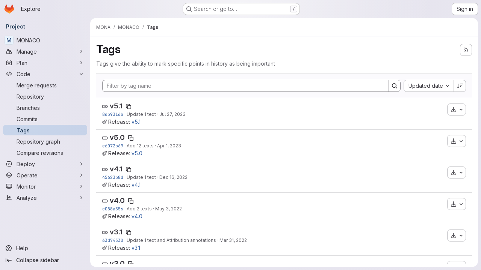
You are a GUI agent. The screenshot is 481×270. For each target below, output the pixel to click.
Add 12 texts (140, 145)
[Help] (45, 248)
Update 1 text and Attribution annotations (171, 240)
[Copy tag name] (128, 106)
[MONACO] (45, 40)
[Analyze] (45, 197)
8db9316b (112, 114)
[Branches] (45, 107)
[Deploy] (45, 164)
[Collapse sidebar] (45, 260)
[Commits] (45, 119)
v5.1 (116, 106)
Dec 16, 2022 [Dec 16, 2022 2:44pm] (173, 177)
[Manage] (45, 51)
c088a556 (112, 209)
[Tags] (45, 130)
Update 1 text (141, 114)
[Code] (45, 74)
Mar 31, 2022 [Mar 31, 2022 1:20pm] (233, 240)
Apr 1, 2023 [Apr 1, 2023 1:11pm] (169, 145)
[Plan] (45, 62)
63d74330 (112, 240)
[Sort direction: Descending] (460, 86)
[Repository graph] (45, 141)
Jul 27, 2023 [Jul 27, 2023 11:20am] (172, 114)
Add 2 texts (139, 209)
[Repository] (45, 96)
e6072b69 (112, 145)
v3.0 (117, 263)
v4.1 (116, 169)
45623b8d (112, 177)
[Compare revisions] (45, 152)
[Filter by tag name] (245, 86)
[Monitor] (45, 186)
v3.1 (116, 232)
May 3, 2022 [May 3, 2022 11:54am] (168, 209)
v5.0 (117, 137)
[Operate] (45, 175)
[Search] (395, 86)
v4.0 (117, 200)
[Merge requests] (45, 85)
